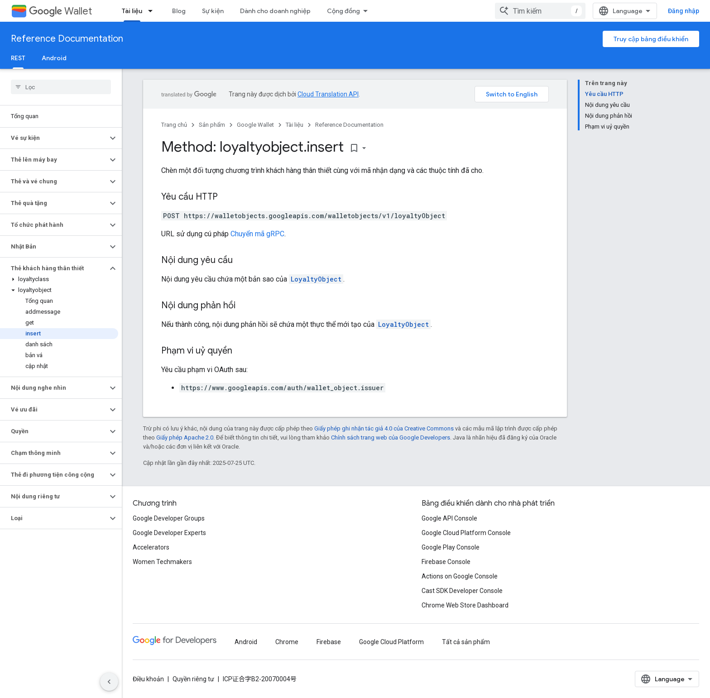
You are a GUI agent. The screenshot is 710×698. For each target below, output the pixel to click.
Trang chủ (174, 124)
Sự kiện (213, 11)
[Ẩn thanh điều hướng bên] (109, 682)
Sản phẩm (212, 124)
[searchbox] (61, 87)
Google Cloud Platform (391, 641)
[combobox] (540, 11)
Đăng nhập (683, 10)
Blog (179, 11)
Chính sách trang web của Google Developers (390, 437)
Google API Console (449, 518)
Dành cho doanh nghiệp (275, 11)
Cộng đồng (343, 11)
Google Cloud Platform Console (466, 532)
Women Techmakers (162, 561)
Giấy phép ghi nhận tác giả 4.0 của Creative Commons (384, 428)
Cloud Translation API (328, 94)
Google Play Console (451, 547)
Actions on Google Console (460, 576)
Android (54, 58)
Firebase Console (446, 561)
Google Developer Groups (169, 518)
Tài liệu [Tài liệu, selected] (132, 11)
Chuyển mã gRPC (257, 233)
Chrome (286, 641)
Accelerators (151, 547)
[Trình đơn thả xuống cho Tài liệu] (153, 11)
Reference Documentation (67, 38)
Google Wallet (255, 124)
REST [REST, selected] (18, 58)
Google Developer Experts (169, 532)
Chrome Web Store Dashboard (465, 605)
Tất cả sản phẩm (466, 641)
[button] (53, 138)
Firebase (329, 641)
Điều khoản (148, 679)
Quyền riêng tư (193, 679)
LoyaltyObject (316, 279)
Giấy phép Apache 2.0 (184, 437)
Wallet (60, 11)
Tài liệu (294, 124)
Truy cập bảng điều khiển (651, 39)
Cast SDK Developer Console (462, 590)
